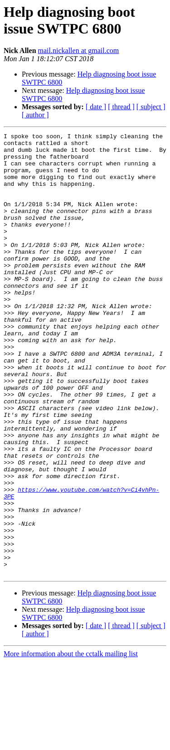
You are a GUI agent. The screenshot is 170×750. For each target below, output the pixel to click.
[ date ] (96, 107)
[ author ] (35, 115)
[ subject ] (150, 107)
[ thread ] (121, 107)
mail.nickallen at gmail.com (78, 50)
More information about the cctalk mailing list (71, 742)
